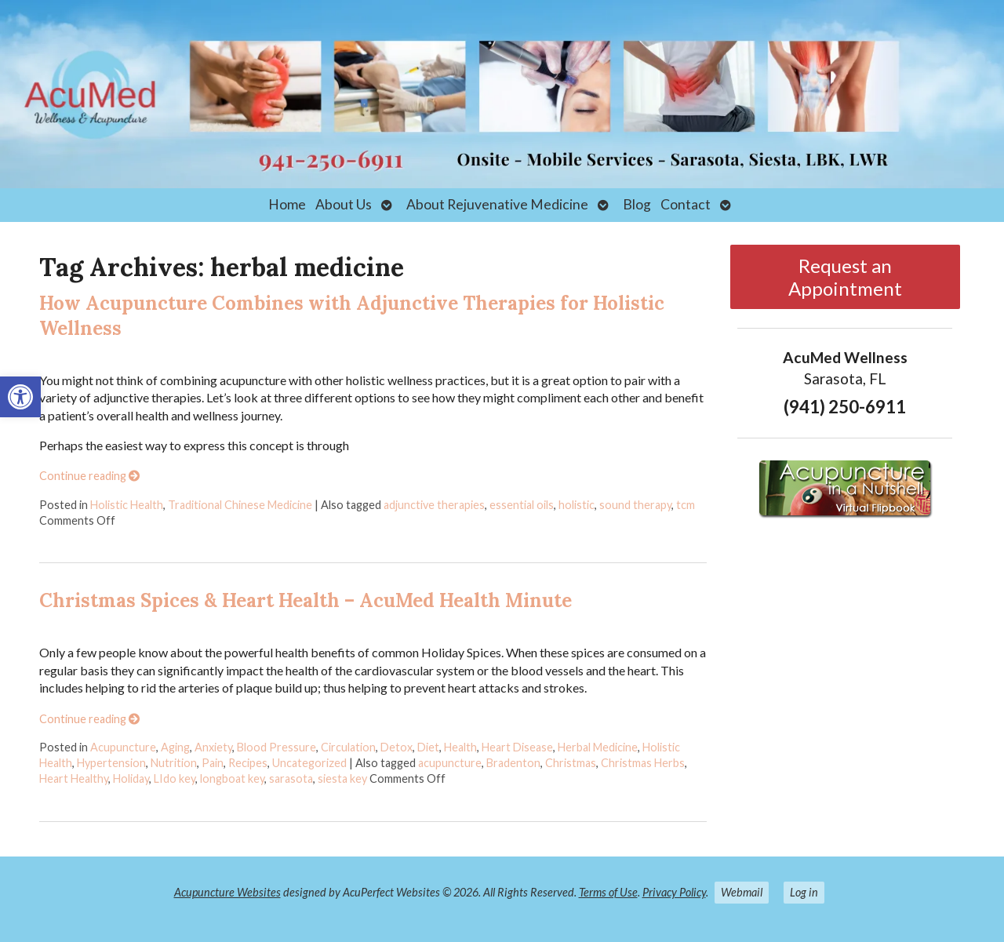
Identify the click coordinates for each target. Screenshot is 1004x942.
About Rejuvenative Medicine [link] (497, 204)
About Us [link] (343, 204)
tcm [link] (685, 504)
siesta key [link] (342, 778)
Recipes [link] (247, 762)
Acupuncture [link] (123, 747)
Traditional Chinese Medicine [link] (240, 504)
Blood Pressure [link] (276, 747)
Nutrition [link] (174, 762)
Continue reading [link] (89, 475)
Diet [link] (428, 747)
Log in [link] (804, 892)
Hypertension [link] (111, 762)
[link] (20, 396)
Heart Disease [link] (517, 747)
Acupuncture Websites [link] (227, 892)
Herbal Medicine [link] (598, 747)
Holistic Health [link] (126, 504)
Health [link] (460, 747)
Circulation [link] (348, 747)
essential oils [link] (521, 504)
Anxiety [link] (213, 747)
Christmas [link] (570, 762)
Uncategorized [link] (309, 762)
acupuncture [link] (450, 762)
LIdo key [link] (174, 778)
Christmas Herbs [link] (643, 762)
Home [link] (287, 204)
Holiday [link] (131, 778)
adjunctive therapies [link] (434, 504)
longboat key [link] (232, 778)
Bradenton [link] (513, 762)
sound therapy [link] (635, 504)
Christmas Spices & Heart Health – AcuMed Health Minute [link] (305, 600)
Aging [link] (175, 747)
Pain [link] (213, 762)
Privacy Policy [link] (674, 892)
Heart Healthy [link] (73, 778)
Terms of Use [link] (608, 892)
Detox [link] (396, 747)
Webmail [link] (741, 892)
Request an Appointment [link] (845, 277)
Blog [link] (637, 204)
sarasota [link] (291, 778)
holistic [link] (576, 504)
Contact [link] (685, 204)
